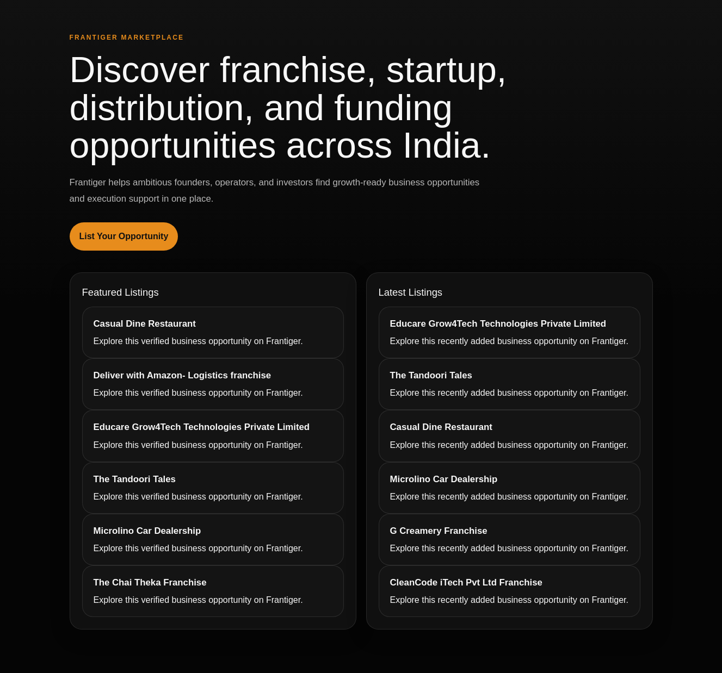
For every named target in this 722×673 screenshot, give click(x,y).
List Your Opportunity (124, 236)
